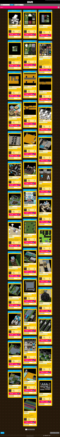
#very (28, 206)
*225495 (49, 253)
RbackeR (49, 56)
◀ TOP (2, 432)
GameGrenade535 (48, 272)
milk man (34, 352)
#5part (10, 88)
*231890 (49, 224)
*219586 (34, 424)
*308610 (34, 96)
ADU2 (35, 234)
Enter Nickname (18, 117)
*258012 (34, 185)
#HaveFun (46, 214)
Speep (50, 393)
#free (43, 363)
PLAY (14, 34)
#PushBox (15, 268)
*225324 (18, 278)
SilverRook (18, 206)
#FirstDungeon (26, 383)
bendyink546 (49, 243)
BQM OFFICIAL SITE (55, 432)
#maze (46, 363)
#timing (10, 237)
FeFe (35, 175)
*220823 (34, 362)
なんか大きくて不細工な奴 (32, 263)
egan (19, 385)
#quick (13, 27)
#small (10, 27)
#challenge (47, 304)
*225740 (34, 244)
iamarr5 (34, 25)
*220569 (49, 374)
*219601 (49, 404)
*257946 (18, 187)
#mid (30, 117)
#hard (40, 58)
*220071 (34, 392)
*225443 (34, 274)
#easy (15, 88)
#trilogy (16, 27)
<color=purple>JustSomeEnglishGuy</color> (32, 86)
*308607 (34, 126)
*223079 (49, 313)
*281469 (18, 127)
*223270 (18, 307)
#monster (41, 59)
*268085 (34, 156)
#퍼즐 (31, 27)
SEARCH (12, 4)
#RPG (43, 122)
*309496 (49, 72)
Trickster (19, 356)
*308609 (18, 98)
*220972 (49, 342)
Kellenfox (34, 145)
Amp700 (34, 322)
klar (19, 326)
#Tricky (41, 122)
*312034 (34, 67)
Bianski (19, 297)
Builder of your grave (48, 120)
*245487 (34, 215)
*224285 (34, 303)
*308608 (49, 101)
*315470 (18, 36)
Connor (34, 381)
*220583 (18, 366)
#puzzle (25, 27)
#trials (46, 395)
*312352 (49, 37)
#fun (25, 265)
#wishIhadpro (16, 178)
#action (46, 58)
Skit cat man (18, 25)
